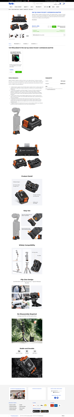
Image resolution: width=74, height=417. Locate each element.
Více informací (34, 19)
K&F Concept (31, 9)
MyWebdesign (40, 415)
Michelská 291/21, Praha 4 (20, 388)
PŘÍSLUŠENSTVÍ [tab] (17, 43)
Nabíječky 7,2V (26, 9)
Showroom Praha (22, 406)
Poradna (21, 409)
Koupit (54, 26)
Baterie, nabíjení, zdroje (15, 9)
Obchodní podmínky (12, 406)
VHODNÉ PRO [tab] (34, 43)
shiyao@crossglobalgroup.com (51, 89)
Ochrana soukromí (12, 409)
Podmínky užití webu (12, 408)
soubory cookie (29, 415)
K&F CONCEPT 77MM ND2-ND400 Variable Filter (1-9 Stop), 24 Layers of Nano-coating (15, 53)
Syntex (10, 9)
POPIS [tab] (10, 43)
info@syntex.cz (56, 392)
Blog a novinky (22, 408)
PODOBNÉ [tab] (26, 43)
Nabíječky (21, 9)
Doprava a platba (12, 404)
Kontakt (25, 0)
